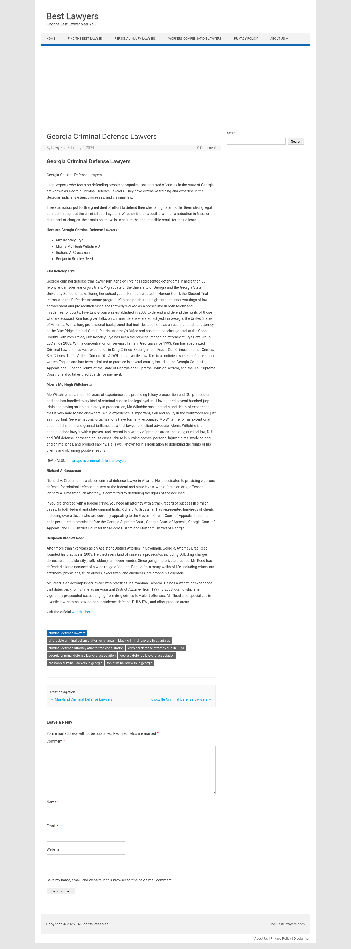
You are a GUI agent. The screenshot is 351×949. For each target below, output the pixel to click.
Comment (56, 741)
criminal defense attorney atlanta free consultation (86, 648)
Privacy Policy (246, 38)
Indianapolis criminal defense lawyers (96, 460)
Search (232, 133)
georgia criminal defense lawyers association (82, 655)
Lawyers (58, 148)
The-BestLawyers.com (287, 924)
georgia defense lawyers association (147, 655)
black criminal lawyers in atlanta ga (144, 640)
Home (51, 38)
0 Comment (206, 148)
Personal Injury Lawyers (135, 38)
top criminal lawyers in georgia (129, 663)
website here (82, 612)
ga (182, 648)
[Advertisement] (175, 88)
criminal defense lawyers (66, 633)
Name (53, 802)
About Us (277, 38)
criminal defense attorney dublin (152, 648)
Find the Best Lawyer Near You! (71, 24)
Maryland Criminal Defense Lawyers (81, 699)
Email (52, 826)
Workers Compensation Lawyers (194, 38)
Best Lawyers (73, 16)
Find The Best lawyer (85, 38)
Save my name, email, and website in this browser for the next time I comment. (110, 880)
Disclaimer (301, 938)
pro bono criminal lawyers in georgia (75, 663)
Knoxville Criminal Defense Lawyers (181, 699)
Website (53, 849)
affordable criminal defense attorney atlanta (81, 640)
